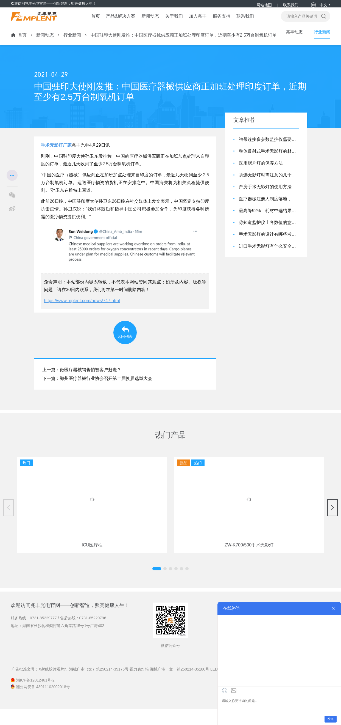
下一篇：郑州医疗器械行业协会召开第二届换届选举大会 (97, 395)
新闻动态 (146, 20)
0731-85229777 (43, 634)
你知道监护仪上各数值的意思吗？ (269, 229)
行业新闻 (72, 42)
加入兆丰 (197, 20)
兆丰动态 (292, 42)
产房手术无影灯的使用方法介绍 (269, 193)
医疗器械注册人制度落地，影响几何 (269, 205)
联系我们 (290, 5)
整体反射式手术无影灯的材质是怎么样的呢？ (269, 158)
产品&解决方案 (114, 20)
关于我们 (172, 20)
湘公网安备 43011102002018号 (43, 703)
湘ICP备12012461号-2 (35, 696)
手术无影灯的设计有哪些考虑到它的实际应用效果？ (269, 241)
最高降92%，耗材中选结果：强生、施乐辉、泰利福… (269, 217)
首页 (87, 20)
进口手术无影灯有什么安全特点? (269, 253)
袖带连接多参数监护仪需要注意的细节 (269, 146)
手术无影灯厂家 (56, 152)
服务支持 (223, 20)
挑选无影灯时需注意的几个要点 (269, 181)
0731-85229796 (92, 634)
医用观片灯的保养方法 (261, 170)
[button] (165, 585)
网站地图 (264, 5)
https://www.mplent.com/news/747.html (82, 307)
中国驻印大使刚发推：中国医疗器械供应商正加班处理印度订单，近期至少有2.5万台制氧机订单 (184, 42)
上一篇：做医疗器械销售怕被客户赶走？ (81, 386)
